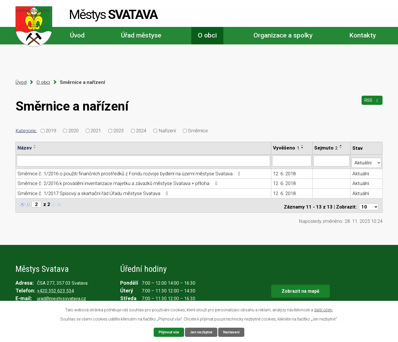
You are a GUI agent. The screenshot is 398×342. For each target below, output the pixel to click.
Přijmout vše (166, 331)
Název (24, 148)
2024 (141, 130)
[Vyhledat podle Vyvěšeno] (292, 161)
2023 (118, 130)
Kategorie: (26, 130)
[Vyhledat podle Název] (143, 161)
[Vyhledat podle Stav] (366, 160)
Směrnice (198, 130)
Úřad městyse (141, 35)
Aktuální (361, 171)
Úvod (77, 35)
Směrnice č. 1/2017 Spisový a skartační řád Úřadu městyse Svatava (93, 191)
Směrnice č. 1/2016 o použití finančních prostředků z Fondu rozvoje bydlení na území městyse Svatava (129, 171)
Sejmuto (326, 148)
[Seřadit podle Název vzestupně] (35, 145)
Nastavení (234, 331)
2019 (51, 130)
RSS (371, 103)
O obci (207, 35)
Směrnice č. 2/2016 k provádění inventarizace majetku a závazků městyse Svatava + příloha (118, 181)
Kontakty (362, 35)
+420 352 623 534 (55, 286)
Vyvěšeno (286, 148)
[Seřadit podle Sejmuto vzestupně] (341, 145)
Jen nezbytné (201, 331)
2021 (96, 130)
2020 (73, 130)
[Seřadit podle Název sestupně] (35, 148)
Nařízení (167, 130)
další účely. (323, 309)
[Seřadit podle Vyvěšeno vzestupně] (303, 145)
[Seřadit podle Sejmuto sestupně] (341, 148)
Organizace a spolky (283, 35)
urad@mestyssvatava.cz (61, 294)
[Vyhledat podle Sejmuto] (332, 161)
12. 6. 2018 (284, 171)
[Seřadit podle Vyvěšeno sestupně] (303, 148)
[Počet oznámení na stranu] (369, 202)
